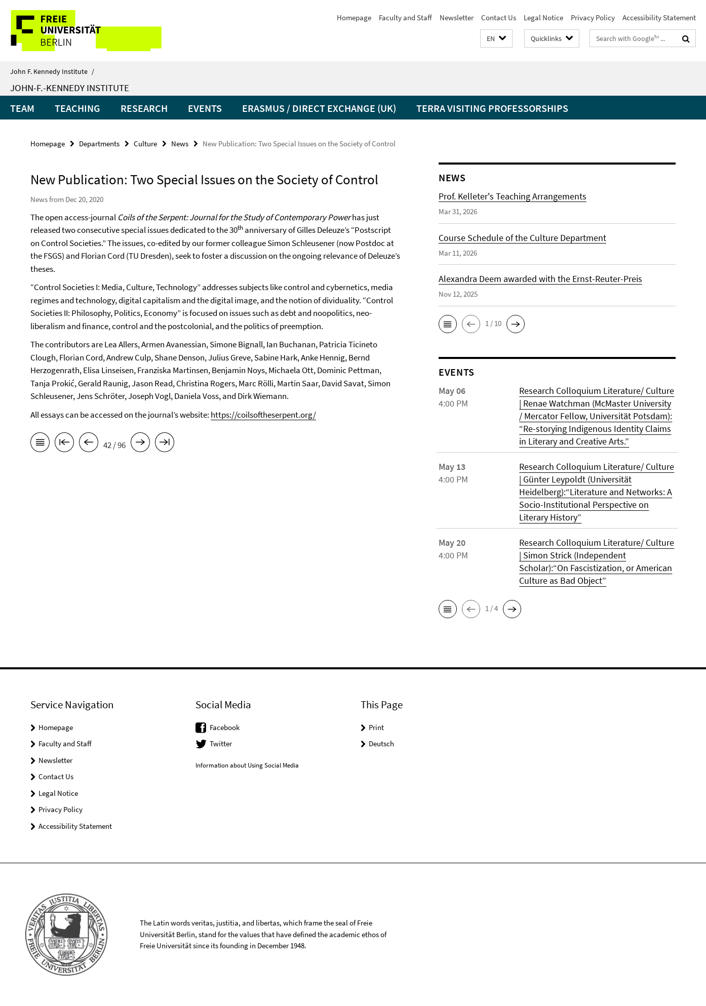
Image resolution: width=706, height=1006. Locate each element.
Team (22, 108)
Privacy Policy (593, 17)
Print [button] (376, 727)
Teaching (77, 108)
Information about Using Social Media (247, 765)
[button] (496, 38)
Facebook (225, 727)
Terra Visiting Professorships (492, 108)
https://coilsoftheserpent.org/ (263, 414)
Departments (99, 143)
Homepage (354, 17)
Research (144, 108)
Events (205, 108)
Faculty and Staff (405, 17)
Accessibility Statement (659, 17)
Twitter (221, 743)
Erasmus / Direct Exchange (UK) (319, 108)
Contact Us (498, 17)
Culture (145, 143)
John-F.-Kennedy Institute (69, 88)
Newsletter (457, 17)
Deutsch (381, 743)
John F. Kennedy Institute (52, 71)
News (179, 143)
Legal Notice (543, 17)
